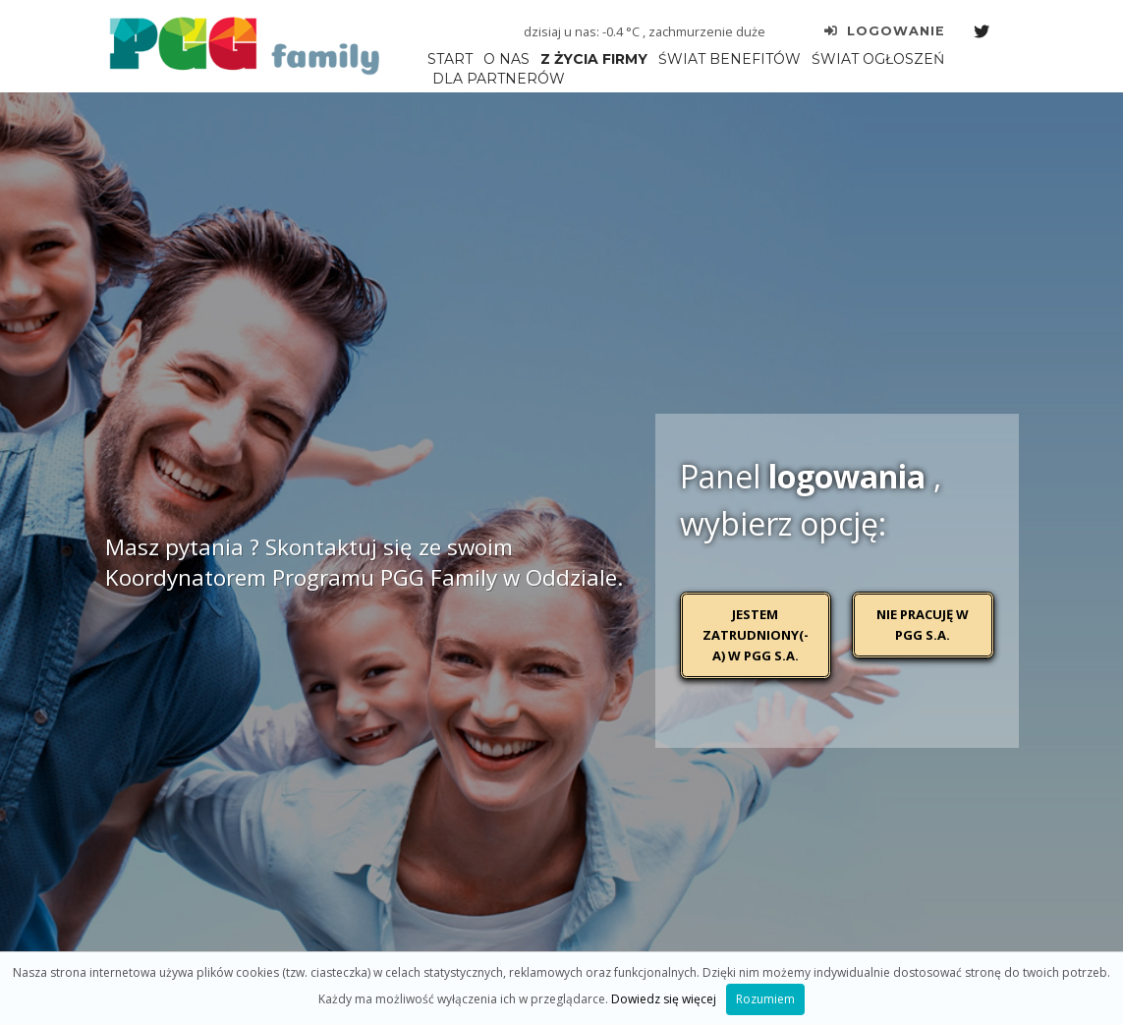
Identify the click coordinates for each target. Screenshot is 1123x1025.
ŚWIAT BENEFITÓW (729, 59)
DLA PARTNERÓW (498, 78)
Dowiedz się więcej (663, 999)
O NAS (506, 59)
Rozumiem (765, 999)
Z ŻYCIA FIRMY (593, 59)
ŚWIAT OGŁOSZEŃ (878, 59)
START (450, 59)
